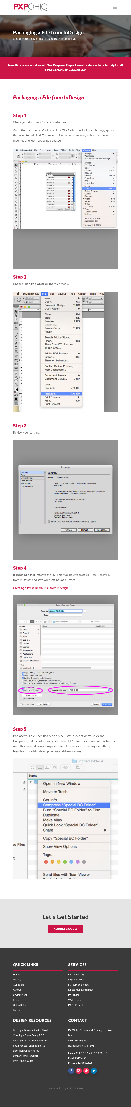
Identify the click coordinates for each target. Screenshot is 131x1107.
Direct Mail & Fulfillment (81, 989)
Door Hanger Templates (26, 1050)
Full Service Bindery (78, 984)
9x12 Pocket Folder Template (29, 1045)
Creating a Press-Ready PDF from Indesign (40, 588)
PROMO (75, 1005)
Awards (17, 989)
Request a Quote (65, 929)
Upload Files (19, 1005)
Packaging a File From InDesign (30, 1040)
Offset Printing (76, 974)
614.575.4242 (84, 1063)
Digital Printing (76, 979)
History (17, 979)
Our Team (18, 984)
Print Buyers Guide (23, 1060)
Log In (16, 1010)
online (73, 994)
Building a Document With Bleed (30, 1030)
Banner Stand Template (25, 1055)
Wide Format (75, 999)
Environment (20, 994)
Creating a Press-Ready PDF (28, 1035)
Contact (17, 999)
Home (16, 974)
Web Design (55, 1088)
